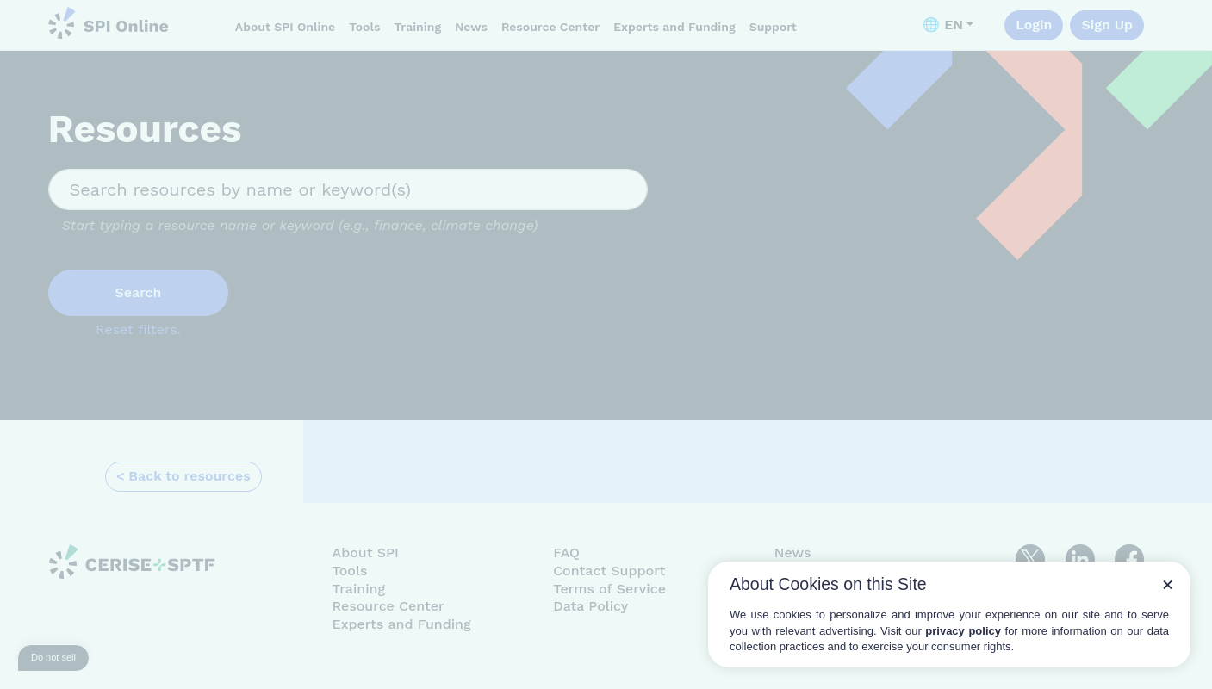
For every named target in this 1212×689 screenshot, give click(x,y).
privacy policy (963, 630)
